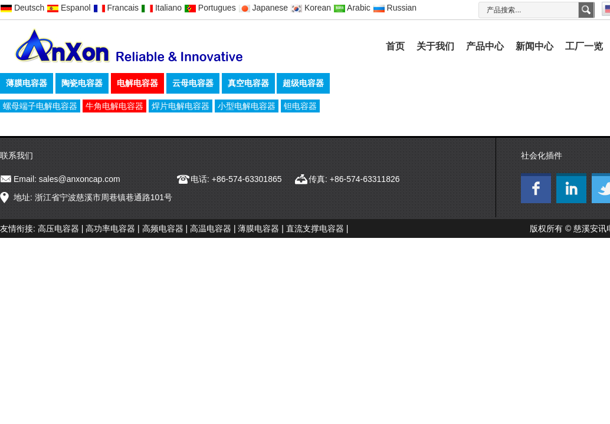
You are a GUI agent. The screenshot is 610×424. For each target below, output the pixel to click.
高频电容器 (162, 228)
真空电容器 (248, 83)
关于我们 (435, 46)
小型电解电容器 (247, 106)
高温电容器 (210, 228)
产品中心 (485, 46)
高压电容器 (58, 228)
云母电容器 (193, 83)
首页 (395, 46)
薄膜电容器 (26, 83)
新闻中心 (534, 46)
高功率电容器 (110, 228)
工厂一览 (584, 46)
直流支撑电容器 (315, 228)
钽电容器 (300, 106)
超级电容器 (303, 83)
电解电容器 (137, 83)
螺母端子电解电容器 (40, 106)
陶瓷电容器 (82, 83)
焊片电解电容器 (180, 106)
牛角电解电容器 (114, 106)
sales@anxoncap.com (79, 179)
